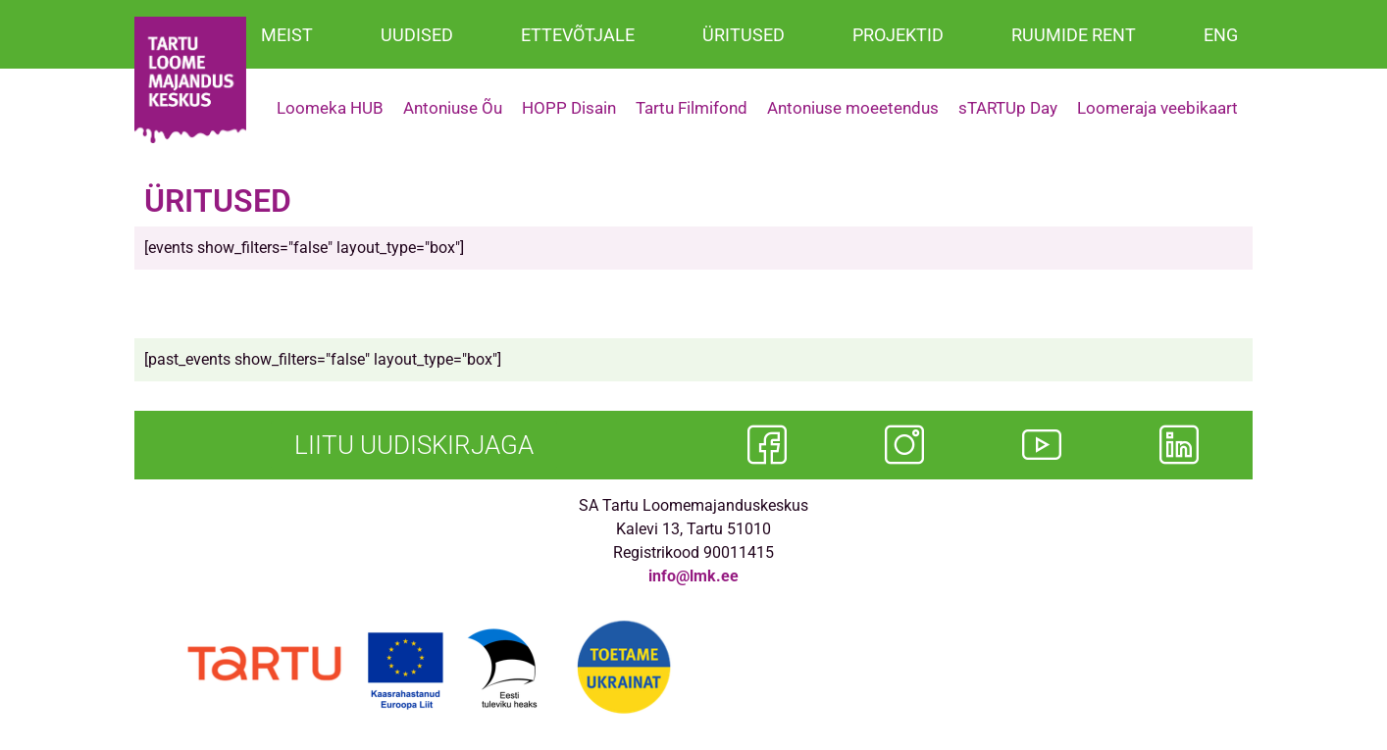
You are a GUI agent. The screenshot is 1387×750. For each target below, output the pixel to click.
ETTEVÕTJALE (578, 35)
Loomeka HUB (330, 108)
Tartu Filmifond (691, 108)
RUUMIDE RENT (1073, 35)
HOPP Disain (569, 108)
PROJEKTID (898, 35)
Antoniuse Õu (452, 108)
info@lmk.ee (693, 576)
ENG (1221, 35)
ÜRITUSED (743, 35)
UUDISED (417, 35)
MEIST (287, 35)
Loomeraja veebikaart (1157, 108)
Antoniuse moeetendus (853, 108)
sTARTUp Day (1007, 108)
